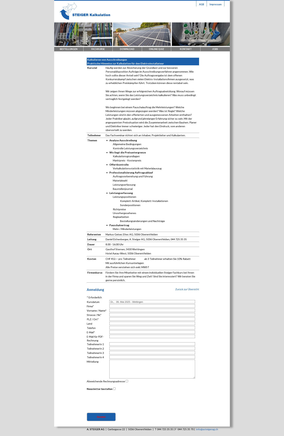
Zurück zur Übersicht (187, 289)
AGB (201, 4)
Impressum (216, 4)
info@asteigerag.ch (207, 429)
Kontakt (186, 49)
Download (127, 49)
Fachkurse (98, 49)
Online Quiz (156, 49)
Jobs (215, 49)
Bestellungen (69, 49)
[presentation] (114, 402)
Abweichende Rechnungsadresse (106, 381)
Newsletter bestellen (99, 388)
